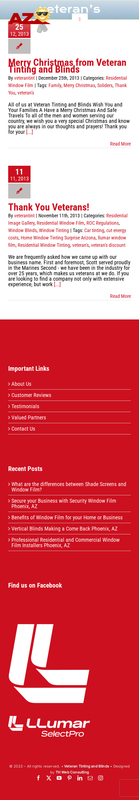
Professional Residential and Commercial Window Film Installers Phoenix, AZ (65, 543)
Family (55, 85)
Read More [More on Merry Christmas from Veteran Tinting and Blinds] (120, 144)
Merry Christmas (79, 85)
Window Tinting (54, 230)
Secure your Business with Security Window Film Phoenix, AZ (63, 503)
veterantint (24, 78)
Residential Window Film (60, 223)
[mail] (90, 777)
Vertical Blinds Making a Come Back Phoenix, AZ (64, 528)
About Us (21, 384)
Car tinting (94, 230)
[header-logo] (30, 8)
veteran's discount (108, 245)
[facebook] (38, 777)
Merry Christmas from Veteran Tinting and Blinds (67, 66)
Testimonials (25, 406)
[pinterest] (69, 777)
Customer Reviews (31, 395)
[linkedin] (79, 777)
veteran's (25, 93)
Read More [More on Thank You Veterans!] (120, 296)
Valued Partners (28, 417)
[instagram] (100, 777)
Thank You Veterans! (48, 207)
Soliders (105, 85)
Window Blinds (22, 230)
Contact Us (23, 428)
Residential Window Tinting (44, 245)
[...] (29, 132)
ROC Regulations (102, 223)
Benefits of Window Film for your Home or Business (67, 517)
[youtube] (59, 777)
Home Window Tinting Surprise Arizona (58, 238)
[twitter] (48, 777)
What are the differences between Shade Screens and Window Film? (68, 487)
